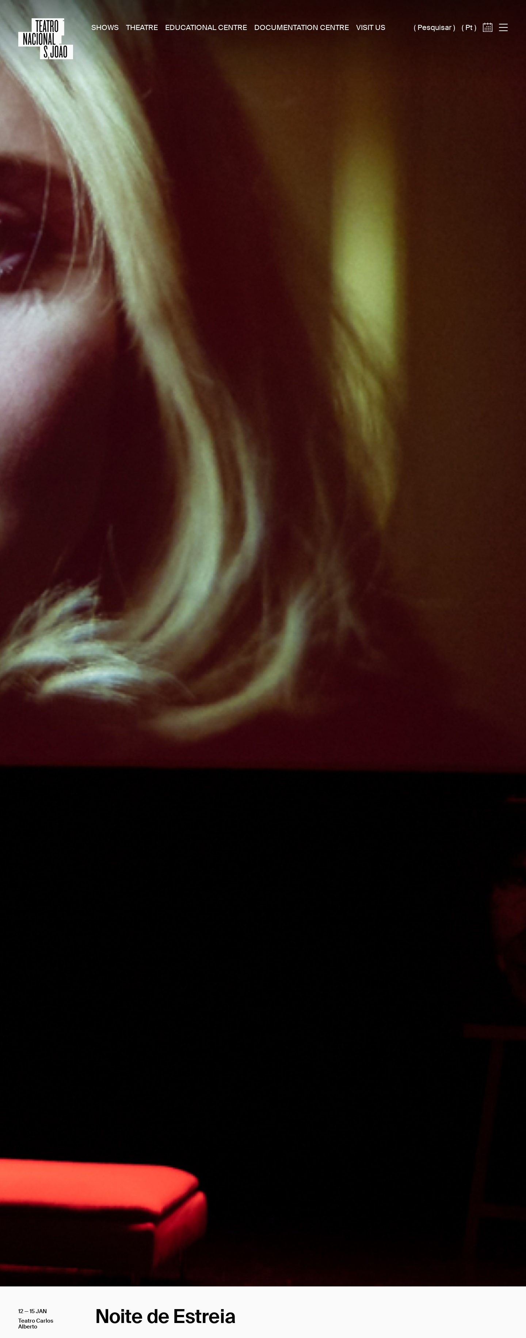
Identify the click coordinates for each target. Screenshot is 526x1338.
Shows (105, 27)
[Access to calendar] (487, 39)
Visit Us (370, 27)
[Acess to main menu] (503, 27)
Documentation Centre (301, 27)
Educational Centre (206, 27)
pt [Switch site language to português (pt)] (469, 27)
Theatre (142, 27)
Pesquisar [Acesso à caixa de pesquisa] (434, 27)
